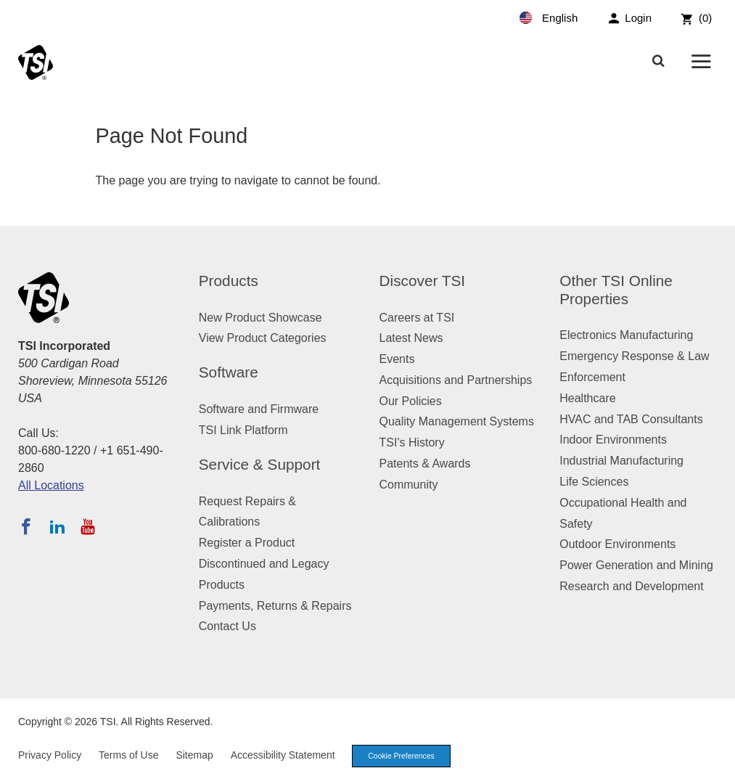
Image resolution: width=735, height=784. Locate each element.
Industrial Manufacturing (621, 460)
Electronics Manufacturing (626, 335)
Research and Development (631, 586)
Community (408, 484)
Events (397, 359)
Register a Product (247, 542)
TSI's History (412, 442)
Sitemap (194, 755)
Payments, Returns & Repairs (275, 606)
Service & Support (260, 464)
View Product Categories (263, 338)
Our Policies (410, 401)
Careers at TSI (417, 317)
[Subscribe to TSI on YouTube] (87, 526)
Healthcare (587, 398)
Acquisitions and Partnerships (456, 380)
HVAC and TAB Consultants (630, 419)
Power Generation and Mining (636, 565)
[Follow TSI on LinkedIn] (57, 526)
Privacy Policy (49, 755)
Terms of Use (128, 755)
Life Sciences (593, 481)
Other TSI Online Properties (616, 289)
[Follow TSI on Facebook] (26, 526)
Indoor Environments (613, 439)
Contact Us (227, 626)
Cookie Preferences (404, 756)
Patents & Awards (425, 463)
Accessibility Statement (283, 755)
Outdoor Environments (617, 544)
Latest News (411, 338)
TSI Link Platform (243, 430)
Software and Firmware (259, 409)
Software (228, 372)
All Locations (51, 485)
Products (228, 280)
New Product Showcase (260, 317)
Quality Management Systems (456, 421)
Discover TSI (422, 280)
